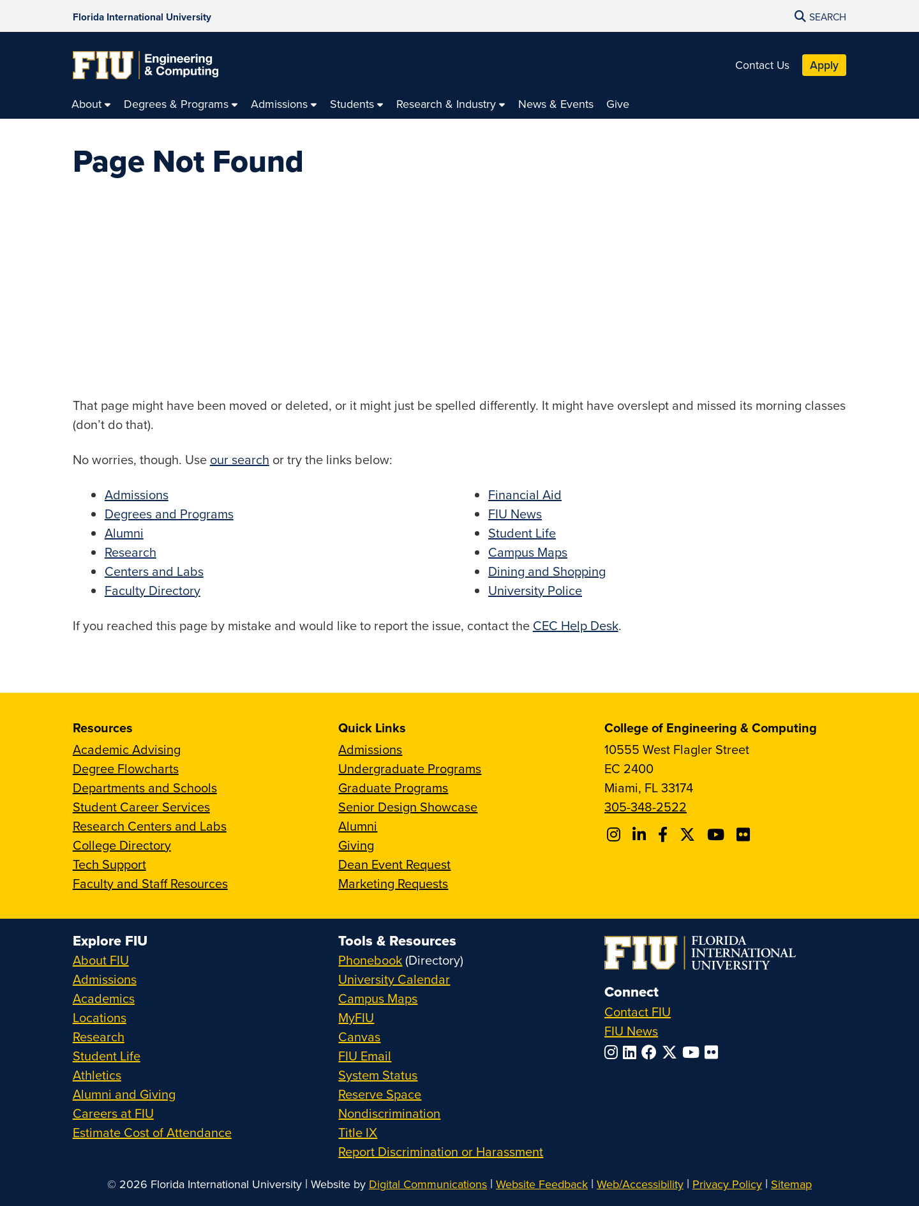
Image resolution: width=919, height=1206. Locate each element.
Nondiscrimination (389, 1113)
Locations (99, 1017)
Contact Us (762, 65)
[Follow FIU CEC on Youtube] (718, 834)
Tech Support (109, 864)
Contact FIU (637, 1011)
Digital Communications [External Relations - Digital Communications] (428, 1184)
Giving (356, 845)
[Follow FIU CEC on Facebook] (664, 834)
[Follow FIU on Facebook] (651, 1052)
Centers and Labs (154, 571)
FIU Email (364, 1055)
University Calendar (394, 979)
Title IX (357, 1132)
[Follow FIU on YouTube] (693, 1052)
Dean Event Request (394, 864)
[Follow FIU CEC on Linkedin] (641, 834)
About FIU (101, 960)
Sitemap (791, 1184)
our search (239, 459)
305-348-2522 (645, 806)
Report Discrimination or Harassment (440, 1151)
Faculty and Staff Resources (150, 883)
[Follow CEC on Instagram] (615, 834)
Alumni (124, 533)
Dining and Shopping (547, 571)
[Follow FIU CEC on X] (689, 834)
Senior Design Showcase (407, 806)
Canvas (359, 1036)
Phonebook (370, 960)
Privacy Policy (727, 1184)
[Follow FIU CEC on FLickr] (745, 834)
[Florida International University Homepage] (142, 16)
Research (130, 552)
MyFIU (356, 1017)
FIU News (515, 513)
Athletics (97, 1075)
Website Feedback (542, 1184)
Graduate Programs (393, 787)
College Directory (122, 845)
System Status (377, 1075)
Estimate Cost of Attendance (152, 1132)
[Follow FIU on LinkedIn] (632, 1052)
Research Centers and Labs (150, 826)
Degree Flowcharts (126, 768)
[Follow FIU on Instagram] (613, 1052)
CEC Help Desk (575, 625)
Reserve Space (379, 1094)
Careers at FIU (113, 1113)
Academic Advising (127, 749)
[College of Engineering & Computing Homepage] (145, 65)
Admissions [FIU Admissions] (105, 979)
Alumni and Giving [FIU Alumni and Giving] (124, 1094)
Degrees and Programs (169, 513)
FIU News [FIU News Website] (631, 1030)
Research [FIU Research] (98, 1036)
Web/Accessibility (640, 1184)
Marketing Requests (393, 883)
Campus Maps (527, 552)
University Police (535, 590)
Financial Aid (525, 494)
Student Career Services (141, 806)
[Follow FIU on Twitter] (672, 1052)
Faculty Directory (152, 590)
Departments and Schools (145, 787)
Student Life (522, 533)
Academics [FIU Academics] (104, 998)
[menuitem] (91, 104)
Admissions (136, 494)
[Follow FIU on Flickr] (714, 1052)
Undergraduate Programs (409, 768)
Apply (824, 65)
